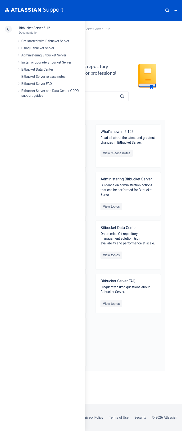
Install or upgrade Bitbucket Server (46, 62)
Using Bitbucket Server (37, 48)
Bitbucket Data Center (37, 69)
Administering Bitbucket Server (43, 55)
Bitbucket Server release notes (43, 76)
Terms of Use (118, 417)
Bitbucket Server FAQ (36, 84)
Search (167, 10)
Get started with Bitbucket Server (45, 41)
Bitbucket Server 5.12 (34, 28)
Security (140, 417)
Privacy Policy (93, 417)
